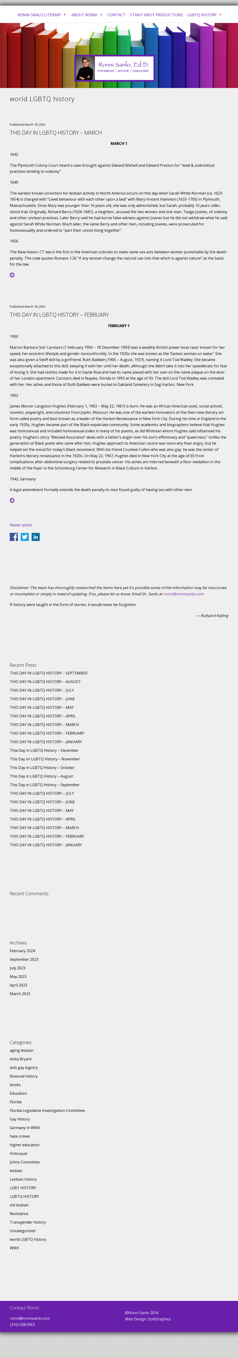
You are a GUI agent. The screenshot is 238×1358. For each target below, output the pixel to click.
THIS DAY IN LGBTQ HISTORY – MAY (42, 707)
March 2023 (20, 993)
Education (18, 1093)
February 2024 (22, 950)
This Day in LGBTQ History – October (42, 767)
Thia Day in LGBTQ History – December (44, 750)
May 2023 (18, 976)
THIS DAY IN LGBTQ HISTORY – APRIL (43, 716)
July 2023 (17, 967)
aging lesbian (21, 1050)
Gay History (20, 1119)
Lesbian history (23, 1179)
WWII (14, 1248)
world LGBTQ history (28, 1239)
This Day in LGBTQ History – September (45, 784)
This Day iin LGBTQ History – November (45, 759)
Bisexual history (24, 1076)
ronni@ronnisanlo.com (183, 593)
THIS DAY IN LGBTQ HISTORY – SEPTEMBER (48, 673)
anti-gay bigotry (24, 1067)
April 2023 (18, 985)
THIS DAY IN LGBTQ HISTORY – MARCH (56, 132)
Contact (117, 14)
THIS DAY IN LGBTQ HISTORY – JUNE (42, 698)
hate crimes (20, 1136)
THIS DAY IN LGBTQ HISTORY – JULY (42, 690)
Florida (16, 1101)
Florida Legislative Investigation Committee (47, 1110)
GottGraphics (159, 1319)
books (15, 1084)
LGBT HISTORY (23, 1187)
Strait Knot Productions (156, 14)
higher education (25, 1144)
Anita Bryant (21, 1059)
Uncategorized (22, 1230)
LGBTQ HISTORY (24, 1196)
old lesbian (19, 1205)
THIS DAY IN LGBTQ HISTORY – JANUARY (46, 741)
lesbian (16, 1170)
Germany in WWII (25, 1127)
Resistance (19, 1213)
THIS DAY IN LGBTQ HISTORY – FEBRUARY (59, 314)
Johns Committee (25, 1162)
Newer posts (21, 525)
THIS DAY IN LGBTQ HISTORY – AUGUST (45, 681)
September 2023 (24, 959)
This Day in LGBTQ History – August (41, 776)
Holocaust (18, 1153)
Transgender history (28, 1222)
